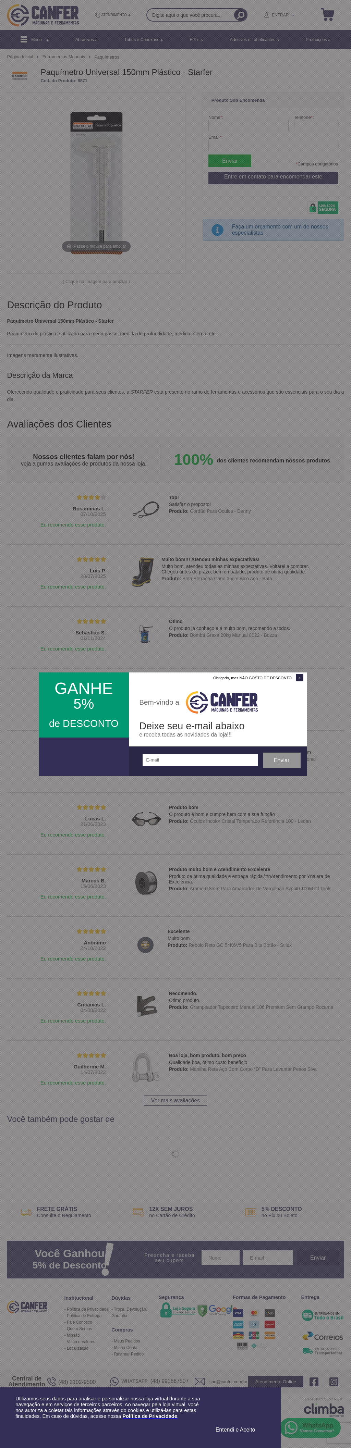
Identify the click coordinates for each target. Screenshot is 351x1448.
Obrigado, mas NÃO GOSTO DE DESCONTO (252, 678)
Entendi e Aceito (235, 1430)
